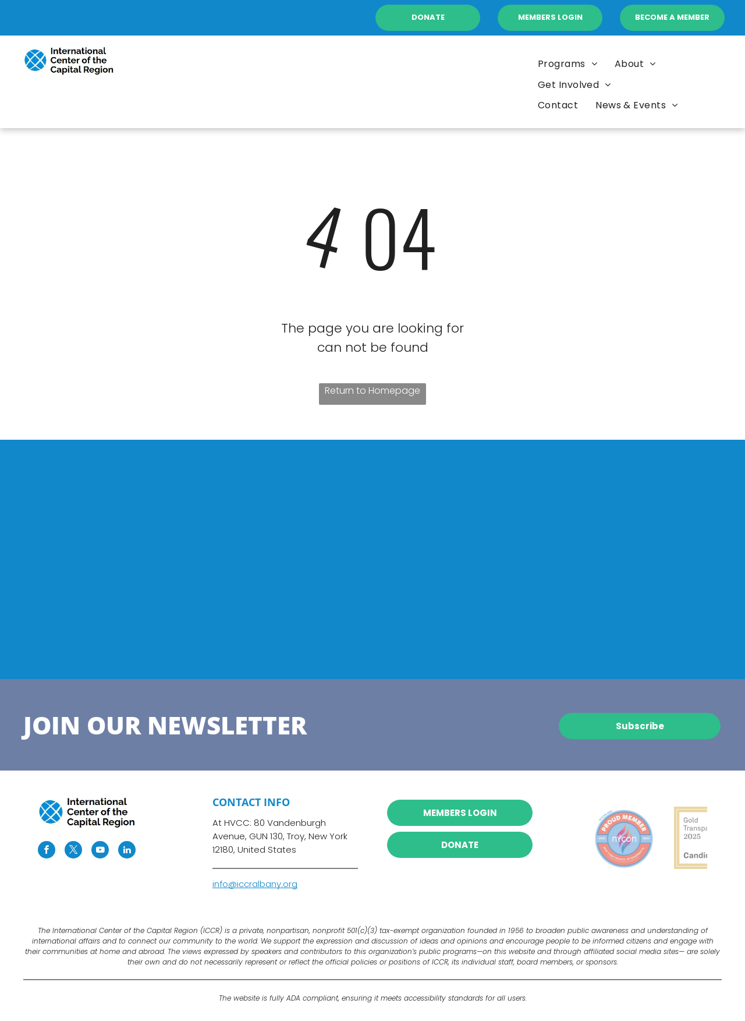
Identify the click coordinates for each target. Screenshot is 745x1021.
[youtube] (100, 851)
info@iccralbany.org (254, 884)
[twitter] (73, 851)
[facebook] (46, 851)
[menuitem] (635, 64)
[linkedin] (127, 851)
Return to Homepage (372, 390)
